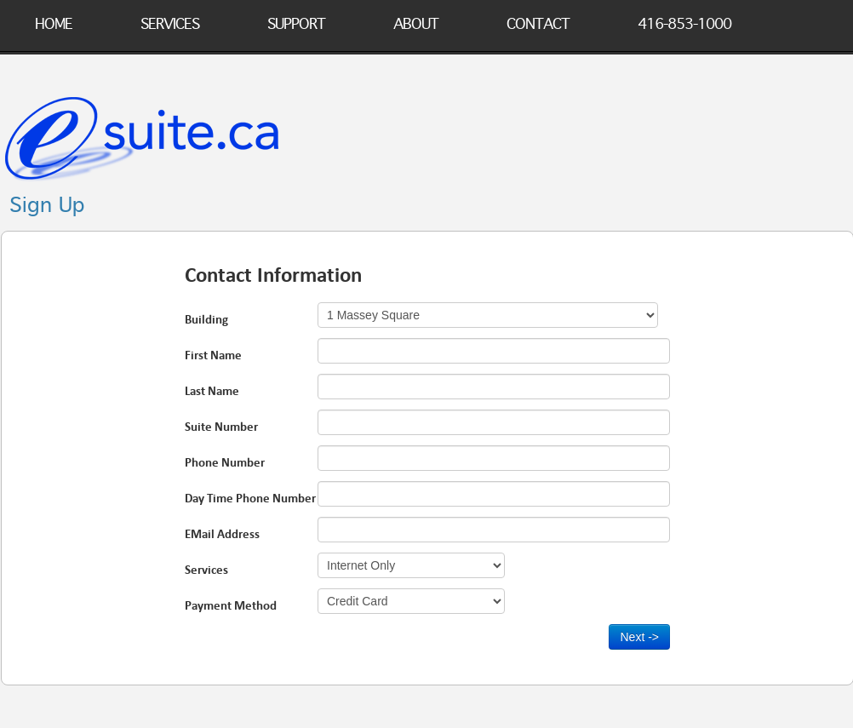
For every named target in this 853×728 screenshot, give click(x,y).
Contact (538, 20)
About (415, 20)
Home (53, 20)
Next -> (639, 637)
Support (296, 20)
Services (169, 20)
